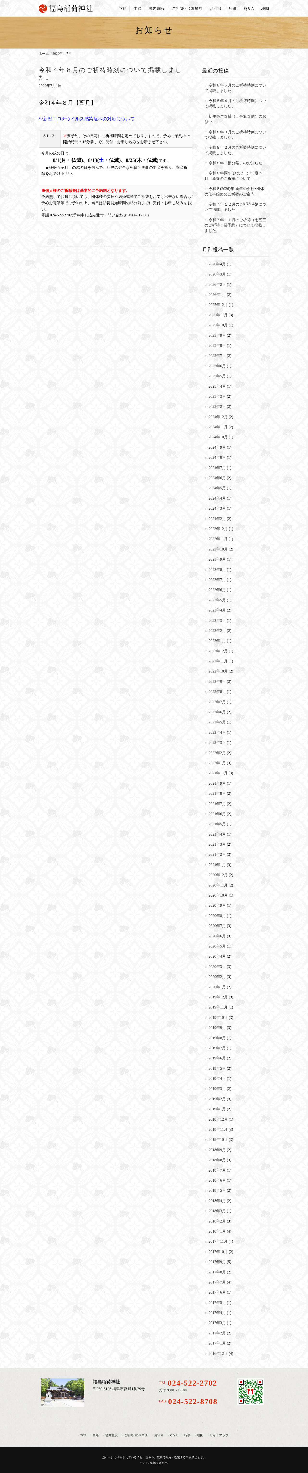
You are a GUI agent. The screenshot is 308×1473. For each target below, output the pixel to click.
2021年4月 (217, 834)
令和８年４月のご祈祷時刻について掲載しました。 (235, 103)
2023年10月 (218, 549)
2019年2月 (217, 1099)
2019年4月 (217, 1078)
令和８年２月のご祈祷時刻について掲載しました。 (235, 150)
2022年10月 (218, 671)
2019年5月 (217, 1068)
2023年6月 (217, 590)
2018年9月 (217, 1150)
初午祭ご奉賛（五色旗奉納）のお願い (235, 119)
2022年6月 (217, 712)
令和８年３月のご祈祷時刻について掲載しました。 (235, 134)
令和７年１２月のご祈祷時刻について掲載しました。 (235, 207)
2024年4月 (217, 498)
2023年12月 (218, 529)
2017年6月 (217, 1292)
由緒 (138, 8)
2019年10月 (218, 1017)
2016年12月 (218, 1353)
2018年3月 (217, 1211)
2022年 (57, 53)
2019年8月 (217, 1038)
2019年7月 (217, 1048)
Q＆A (249, 8)
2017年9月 (217, 1262)
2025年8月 (217, 345)
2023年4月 (217, 610)
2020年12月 (218, 875)
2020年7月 (217, 926)
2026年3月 (217, 274)
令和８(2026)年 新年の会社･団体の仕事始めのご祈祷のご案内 (234, 191)
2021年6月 (217, 814)
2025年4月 (217, 386)
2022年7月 (217, 702)
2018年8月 (217, 1160)
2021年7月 (217, 804)
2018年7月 (217, 1170)
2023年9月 (217, 559)
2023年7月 (217, 580)
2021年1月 (217, 865)
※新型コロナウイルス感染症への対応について (87, 118)
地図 (265, 8)
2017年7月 (217, 1282)
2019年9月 (217, 1028)
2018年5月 (217, 1190)
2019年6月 (217, 1058)
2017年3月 (217, 1323)
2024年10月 (218, 437)
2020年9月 (217, 905)
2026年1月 (217, 295)
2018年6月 (217, 1180)
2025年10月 (218, 325)
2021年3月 (217, 844)
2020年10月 (218, 895)
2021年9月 (217, 783)
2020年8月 (217, 916)
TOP (123, 8)
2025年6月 (217, 366)
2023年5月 (217, 600)
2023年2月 (217, 631)
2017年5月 (217, 1303)
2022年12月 (218, 651)
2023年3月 (217, 620)
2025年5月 (217, 376)
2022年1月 (217, 763)
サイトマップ (219, 1435)
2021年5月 (217, 824)
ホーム (44, 53)
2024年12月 (218, 417)
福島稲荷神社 (158, 1463)
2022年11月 (218, 661)
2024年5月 (217, 488)
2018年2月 (217, 1221)
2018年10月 (218, 1139)
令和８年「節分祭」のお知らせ (235, 163)
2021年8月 (217, 793)
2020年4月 (217, 956)
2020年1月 (217, 987)
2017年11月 (218, 1241)
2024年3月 (217, 508)
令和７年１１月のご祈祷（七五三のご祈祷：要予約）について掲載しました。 (235, 225)
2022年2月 (217, 753)
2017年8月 (217, 1272)
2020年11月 (218, 885)
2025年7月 (217, 356)
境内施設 (157, 8)
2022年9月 (217, 681)
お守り (216, 8)
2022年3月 (217, 742)
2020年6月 (217, 936)
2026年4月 (217, 264)
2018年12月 (218, 1119)
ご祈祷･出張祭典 (187, 8)
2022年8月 (217, 692)
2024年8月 (217, 457)
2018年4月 (217, 1201)
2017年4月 (217, 1313)
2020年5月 (217, 946)
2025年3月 (217, 396)
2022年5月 (217, 722)
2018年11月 (218, 1129)
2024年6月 (217, 478)
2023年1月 (217, 641)
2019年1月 (217, 1109)
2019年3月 (217, 1089)
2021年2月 (217, 854)
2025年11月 (218, 315)
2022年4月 (217, 732)
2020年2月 (217, 977)
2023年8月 (217, 570)
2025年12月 (218, 305)
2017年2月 (217, 1333)
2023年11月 (218, 539)
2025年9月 (217, 335)
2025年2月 (217, 406)
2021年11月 (218, 773)
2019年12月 (218, 997)
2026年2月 (217, 284)
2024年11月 (218, 427)
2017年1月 (217, 1343)
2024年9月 (217, 447)
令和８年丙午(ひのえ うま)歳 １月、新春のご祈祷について (233, 175)
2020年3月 (217, 967)
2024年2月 (217, 519)
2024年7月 (217, 468)
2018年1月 (217, 1231)
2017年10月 (218, 1252)
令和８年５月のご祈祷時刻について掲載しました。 (235, 87)
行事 (233, 8)
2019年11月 (218, 1007)
